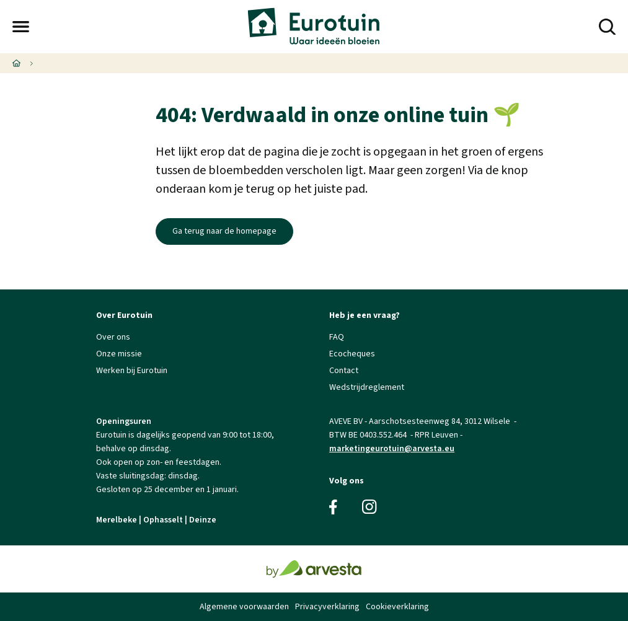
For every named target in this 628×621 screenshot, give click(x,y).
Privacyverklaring (327, 606)
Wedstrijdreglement (366, 387)
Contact (343, 370)
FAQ (336, 337)
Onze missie (119, 354)
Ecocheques (352, 354)
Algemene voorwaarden (244, 606)
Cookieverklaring (397, 606)
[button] (20, 26)
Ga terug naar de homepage (224, 231)
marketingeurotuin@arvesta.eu (391, 449)
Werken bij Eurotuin (131, 370)
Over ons (113, 337)
